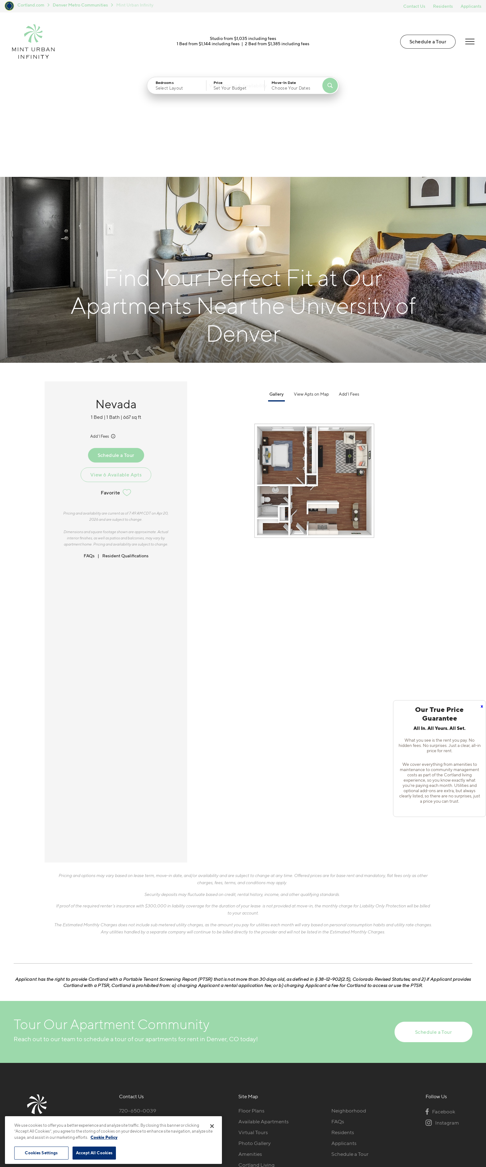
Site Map (270, 1126)
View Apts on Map (311, 291)
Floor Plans (251, 1009)
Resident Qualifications (125, 453)
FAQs (89, 453)
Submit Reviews (241, 1126)
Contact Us (414, 6)
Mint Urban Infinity (134, 4)
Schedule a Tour (427, 43)
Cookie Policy (104, 1137)
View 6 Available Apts (116, 372)
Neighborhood (348, 1009)
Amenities (250, 1052)
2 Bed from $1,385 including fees (277, 45)
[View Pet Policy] (158, 1042)
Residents (443, 6)
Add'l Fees (103, 333)
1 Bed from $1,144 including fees (208, 45)
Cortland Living (256, 1063)
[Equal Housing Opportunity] (122, 1042)
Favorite (116, 390)
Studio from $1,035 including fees (243, 40)
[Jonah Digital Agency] (458, 1122)
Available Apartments (263, 1019)
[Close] (212, 1126)
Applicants (471, 6)
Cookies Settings (41, 1152)
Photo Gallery (254, 1041)
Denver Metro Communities (80, 4)
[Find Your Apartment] (330, 89)
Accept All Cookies (94, 1152)
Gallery (276, 291)
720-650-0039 (137, 1009)
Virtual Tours (253, 1030)
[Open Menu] (469, 43)
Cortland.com (30, 4)
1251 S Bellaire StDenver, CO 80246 (141, 1023)
